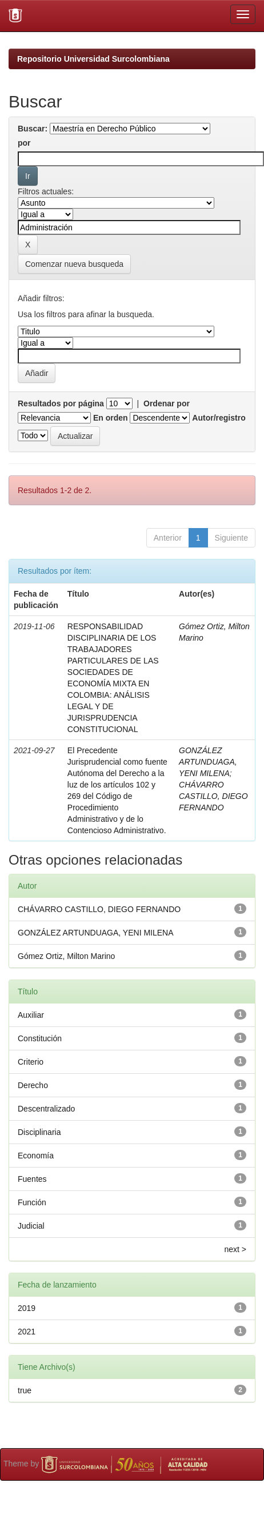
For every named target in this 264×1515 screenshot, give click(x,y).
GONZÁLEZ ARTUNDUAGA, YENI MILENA (208, 762)
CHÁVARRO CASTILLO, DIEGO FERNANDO (213, 796)
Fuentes (32, 1179)
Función (32, 1202)
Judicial (31, 1225)
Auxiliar (31, 1015)
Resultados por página (61, 403)
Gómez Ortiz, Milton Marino (66, 956)
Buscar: (32, 128)
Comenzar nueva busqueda (74, 264)
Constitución (40, 1038)
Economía (36, 1155)
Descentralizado (46, 1108)
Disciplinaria (39, 1132)
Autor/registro (218, 417)
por (24, 142)
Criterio (30, 1061)
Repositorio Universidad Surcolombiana (93, 58)
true (24, 1390)
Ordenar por (166, 403)
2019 (26, 1308)
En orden (110, 417)
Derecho (33, 1085)
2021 (26, 1331)
